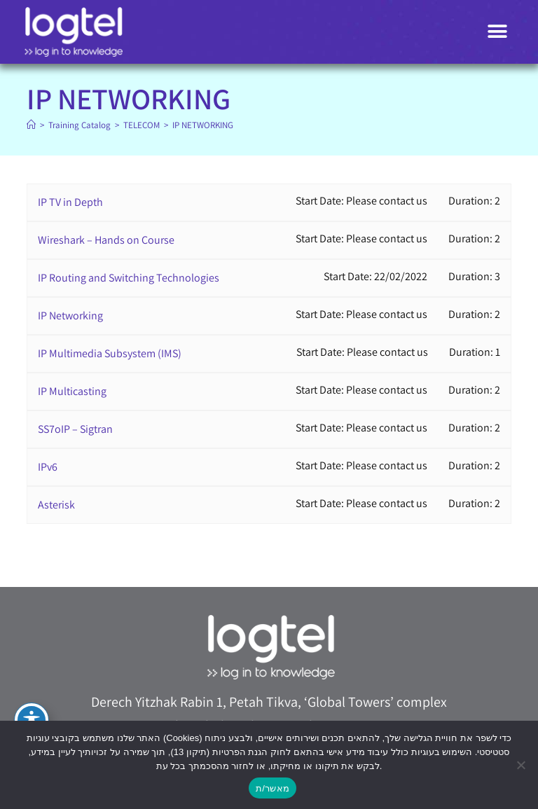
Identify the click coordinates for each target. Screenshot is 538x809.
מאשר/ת (272, 788)
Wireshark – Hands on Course (106, 240)
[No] (520, 765)
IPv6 (47, 466)
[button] (497, 32)
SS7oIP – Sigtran (75, 429)
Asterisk (56, 504)
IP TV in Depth (70, 202)
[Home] (31, 125)
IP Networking (70, 315)
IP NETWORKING (202, 125)
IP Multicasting (72, 391)
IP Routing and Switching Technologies (128, 277)
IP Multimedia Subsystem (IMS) (109, 353)
